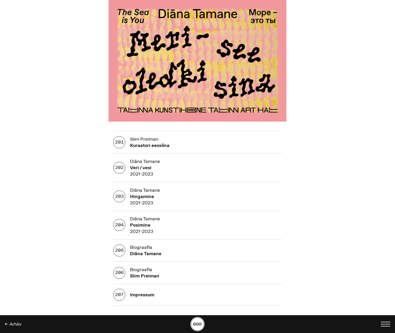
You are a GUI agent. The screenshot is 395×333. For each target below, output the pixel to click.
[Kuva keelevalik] (385, 324)
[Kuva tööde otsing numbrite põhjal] (197, 324)
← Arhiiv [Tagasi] (13, 324)
